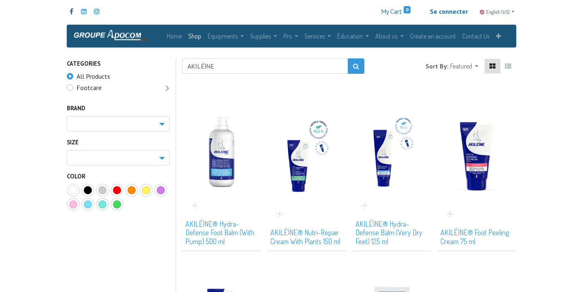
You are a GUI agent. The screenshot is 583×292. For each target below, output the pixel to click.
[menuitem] (174, 37)
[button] (498, 37)
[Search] (356, 69)
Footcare (89, 90)
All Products (93, 79)
